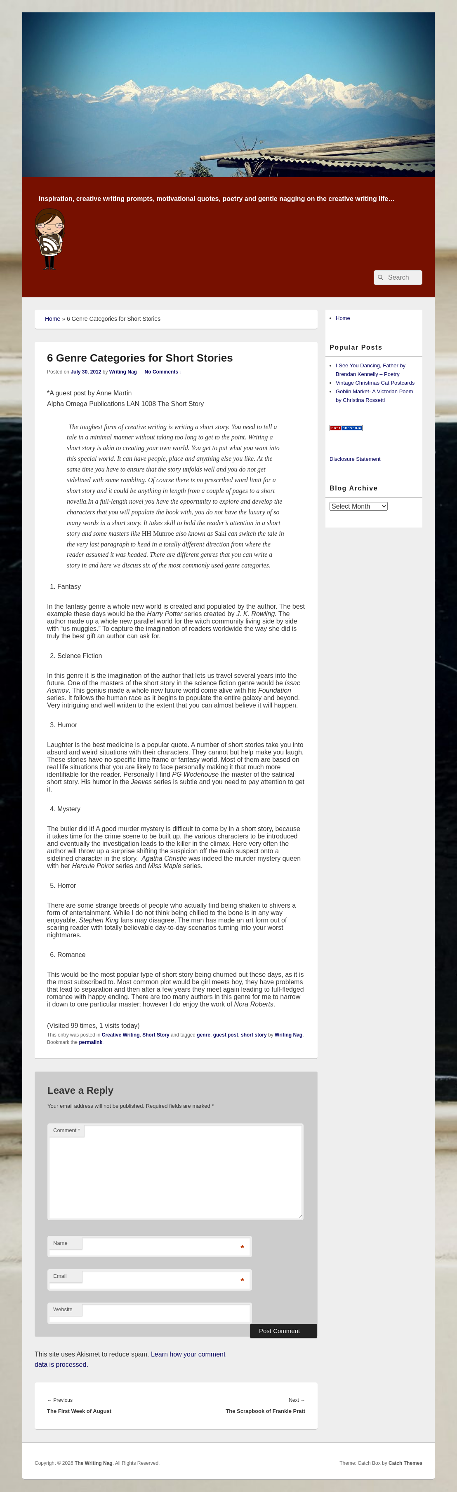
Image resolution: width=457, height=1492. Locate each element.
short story (254, 1035)
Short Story (155, 1035)
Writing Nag (123, 372)
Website (63, 1309)
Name (60, 1243)
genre (203, 1035)
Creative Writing (121, 1035)
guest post (225, 1035)
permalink (90, 1042)
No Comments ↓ (163, 372)
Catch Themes (405, 1463)
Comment (66, 1130)
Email (60, 1276)
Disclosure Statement (355, 459)
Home (52, 318)
